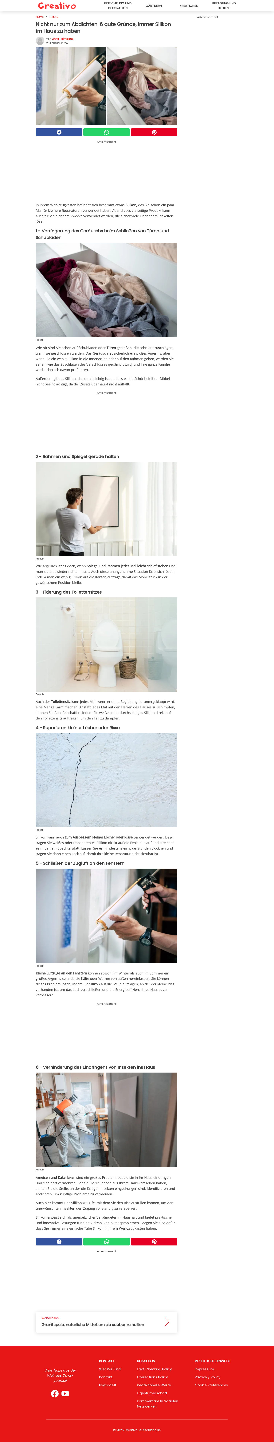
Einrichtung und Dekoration (117, 5)
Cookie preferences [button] (211, 1385)
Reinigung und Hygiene (224, 5)
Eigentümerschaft (152, 1393)
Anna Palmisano (62, 39)
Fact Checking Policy (154, 1369)
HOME (40, 17)
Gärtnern (154, 6)
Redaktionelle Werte (154, 1385)
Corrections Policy (152, 1377)
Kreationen (188, 6)
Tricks (53, 17)
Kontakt (105, 1377)
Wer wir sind (110, 1369)
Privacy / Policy (207, 1377)
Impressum (204, 1369)
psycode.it (107, 1385)
